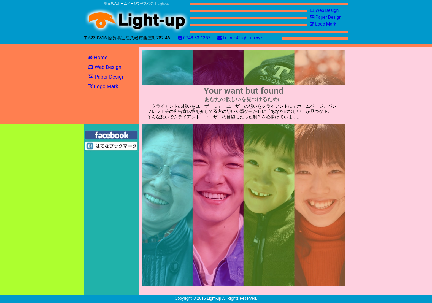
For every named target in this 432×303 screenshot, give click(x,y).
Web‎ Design (324, 10)
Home (97, 57)
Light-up (214, 298)
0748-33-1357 (194, 37)
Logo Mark (323, 24)
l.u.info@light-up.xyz (240, 37)
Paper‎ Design (326, 17)
